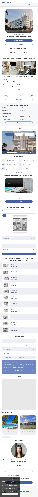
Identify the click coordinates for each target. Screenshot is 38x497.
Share (19, 122)
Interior (19, 134)
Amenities (29, 134)
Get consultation (19, 44)
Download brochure (19, 40)
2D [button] (4, 215)
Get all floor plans (19, 253)
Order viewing (19, 201)
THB (35, 4)
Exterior (10, 134)
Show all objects (19, 99)
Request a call (19, 370)
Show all (18, 172)
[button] (2, 53)
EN (30, 4)
